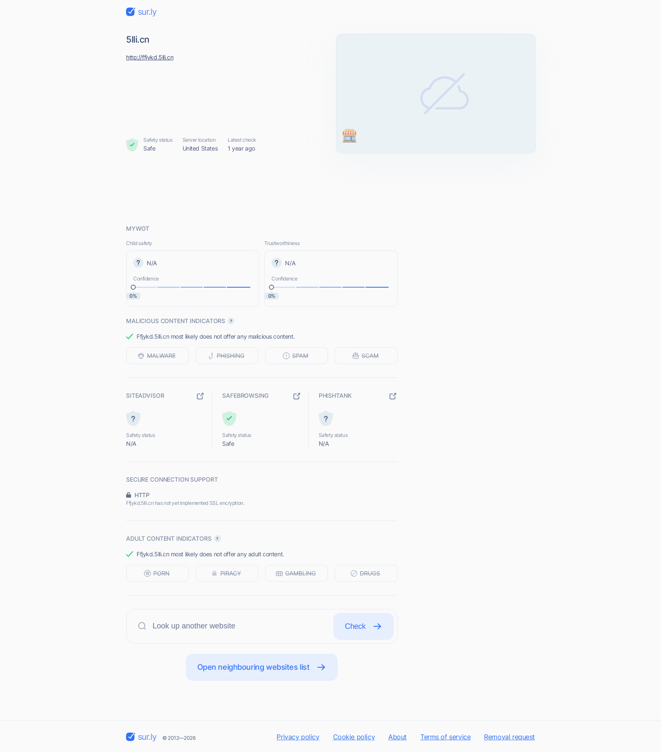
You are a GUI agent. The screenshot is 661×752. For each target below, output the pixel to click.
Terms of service (445, 737)
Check (363, 626)
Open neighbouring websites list (262, 667)
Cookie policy (354, 737)
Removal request (509, 737)
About (397, 737)
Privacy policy (298, 737)
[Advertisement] (330, 189)
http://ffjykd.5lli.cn (149, 57)
